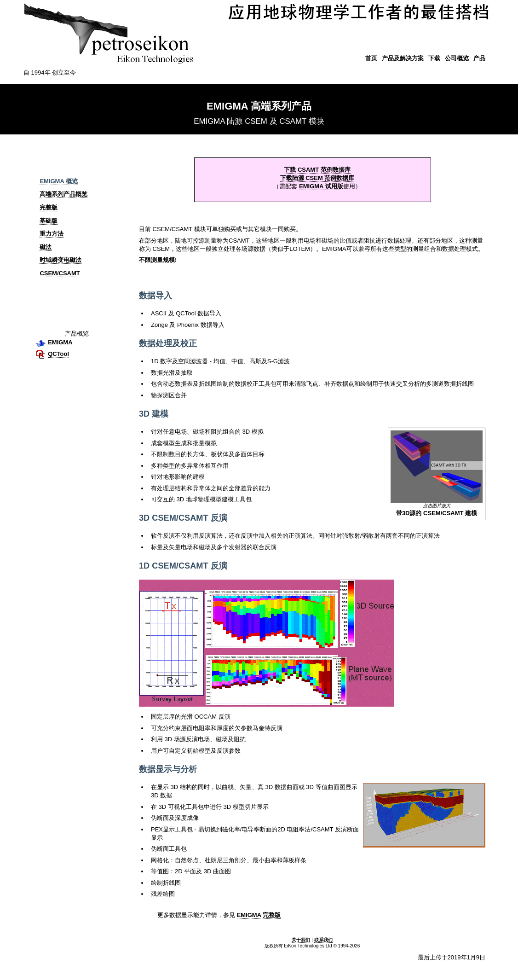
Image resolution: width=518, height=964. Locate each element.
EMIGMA (60, 342)
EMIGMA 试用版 (321, 186)
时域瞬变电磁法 (60, 259)
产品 (479, 58)
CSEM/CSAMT (60, 273)
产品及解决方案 (403, 58)
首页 (371, 58)
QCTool (58, 353)
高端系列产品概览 (63, 194)
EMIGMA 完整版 (259, 915)
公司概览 (457, 58)
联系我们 (323, 939)
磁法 (46, 247)
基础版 (49, 220)
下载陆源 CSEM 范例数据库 (317, 177)
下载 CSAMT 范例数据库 (317, 169)
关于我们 (301, 939)
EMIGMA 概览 (59, 181)
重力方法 (51, 233)
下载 (434, 58)
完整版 (49, 207)
